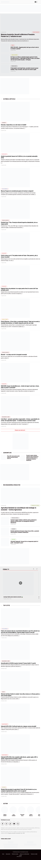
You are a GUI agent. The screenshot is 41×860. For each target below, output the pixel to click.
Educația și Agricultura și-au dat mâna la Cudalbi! (13, 125)
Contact (20, 855)
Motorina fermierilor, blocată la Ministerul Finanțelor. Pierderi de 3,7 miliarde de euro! (18, 35)
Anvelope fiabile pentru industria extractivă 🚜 (13, 597)
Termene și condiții (34, 854)
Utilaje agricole (5, 628)
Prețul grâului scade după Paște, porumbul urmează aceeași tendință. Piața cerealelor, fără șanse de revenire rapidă (24, 68)
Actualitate (4, 253)
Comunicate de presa (35, 505)
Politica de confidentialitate (24, 854)
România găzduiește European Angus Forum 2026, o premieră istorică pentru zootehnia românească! (25, 531)
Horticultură (4, 154)
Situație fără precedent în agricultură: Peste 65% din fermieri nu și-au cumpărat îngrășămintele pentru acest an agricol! (19, 790)
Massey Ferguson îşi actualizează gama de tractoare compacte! (17, 191)
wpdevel (23, 856)
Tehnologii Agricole (5, 220)
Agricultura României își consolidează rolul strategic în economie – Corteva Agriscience (18, 509)
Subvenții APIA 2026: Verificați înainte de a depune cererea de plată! (18, 726)
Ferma (13, 45)
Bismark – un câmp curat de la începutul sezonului (14, 354)
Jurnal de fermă (5, 319)
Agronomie (13, 539)
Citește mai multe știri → (20, 430)
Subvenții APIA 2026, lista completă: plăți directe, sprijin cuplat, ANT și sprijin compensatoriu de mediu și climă (19, 757)
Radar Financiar (36, 32)
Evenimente (4, 122)
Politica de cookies (15, 854)
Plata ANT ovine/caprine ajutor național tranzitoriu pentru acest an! (13, 457)
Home (3, 854)
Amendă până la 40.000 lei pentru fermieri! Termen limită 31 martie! (18, 663)
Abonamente (8, 854)
